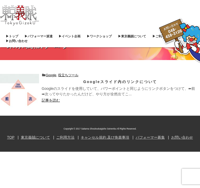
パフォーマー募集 (150, 137)
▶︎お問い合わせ (17, 41)
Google (51, 75)
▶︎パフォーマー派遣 (38, 36)
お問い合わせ (182, 137)
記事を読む (51, 100)
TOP (11, 137)
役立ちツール (68, 75)
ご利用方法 (65, 137)
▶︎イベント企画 (69, 36)
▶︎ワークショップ (99, 36)
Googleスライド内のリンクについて (120, 82)
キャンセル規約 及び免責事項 (105, 137)
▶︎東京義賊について (132, 36)
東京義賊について (35, 137)
